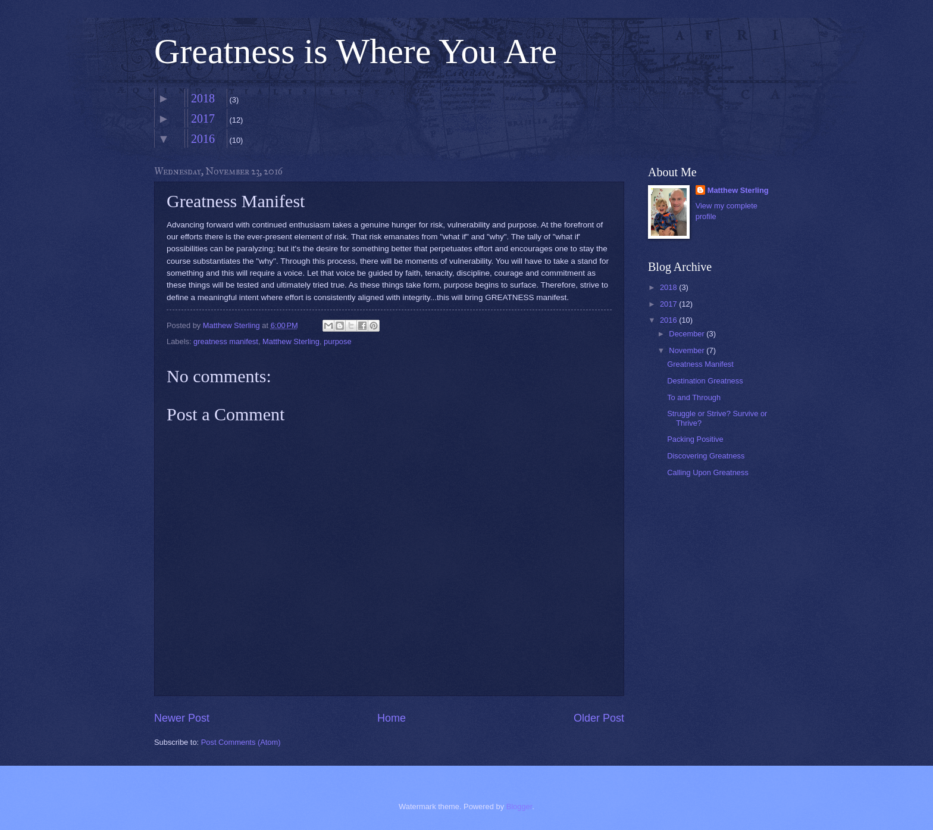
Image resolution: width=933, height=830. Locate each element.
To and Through (694, 397)
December (687, 333)
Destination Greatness (705, 380)
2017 (203, 118)
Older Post (599, 718)
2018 (203, 98)
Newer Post (181, 718)
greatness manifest (225, 341)
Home (391, 718)
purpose (338, 341)
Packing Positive (695, 439)
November (687, 350)
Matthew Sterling (291, 341)
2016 (203, 138)
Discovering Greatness (705, 455)
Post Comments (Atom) (241, 742)
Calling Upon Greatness (708, 472)
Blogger (519, 806)
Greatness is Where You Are (355, 51)
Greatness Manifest (700, 364)
